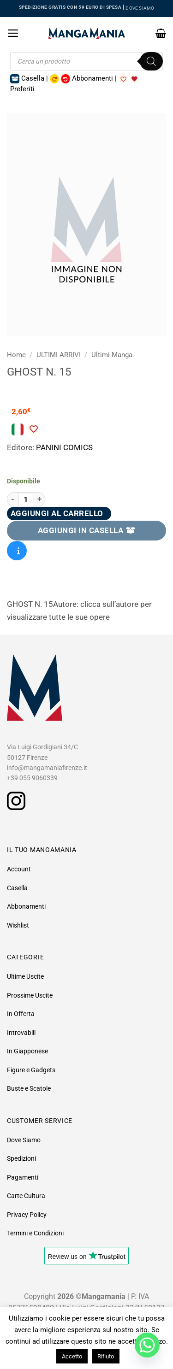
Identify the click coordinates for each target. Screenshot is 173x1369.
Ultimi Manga (111, 355)
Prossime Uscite (30, 995)
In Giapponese (27, 1051)
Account (19, 869)
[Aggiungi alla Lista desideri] (33, 429)
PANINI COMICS (64, 447)
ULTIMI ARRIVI (58, 355)
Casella (17, 888)
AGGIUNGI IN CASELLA (87, 530)
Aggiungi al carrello (57, 513)
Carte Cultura (26, 1195)
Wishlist (18, 925)
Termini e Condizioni (35, 1233)
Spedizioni (21, 1158)
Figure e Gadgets (31, 1070)
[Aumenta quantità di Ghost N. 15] (39, 499)
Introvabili (21, 1032)
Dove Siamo (24, 1140)
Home (16, 355)
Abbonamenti (26, 906)
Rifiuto (105, 1356)
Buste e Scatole (29, 1088)
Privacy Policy (27, 1214)
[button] (13, 33)
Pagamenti (22, 1177)
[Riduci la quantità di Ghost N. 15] (12, 499)
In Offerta (21, 1013)
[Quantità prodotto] (26, 499)
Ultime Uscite (25, 976)
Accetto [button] (72, 1356)
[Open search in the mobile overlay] (86, 61)
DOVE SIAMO (139, 8)
